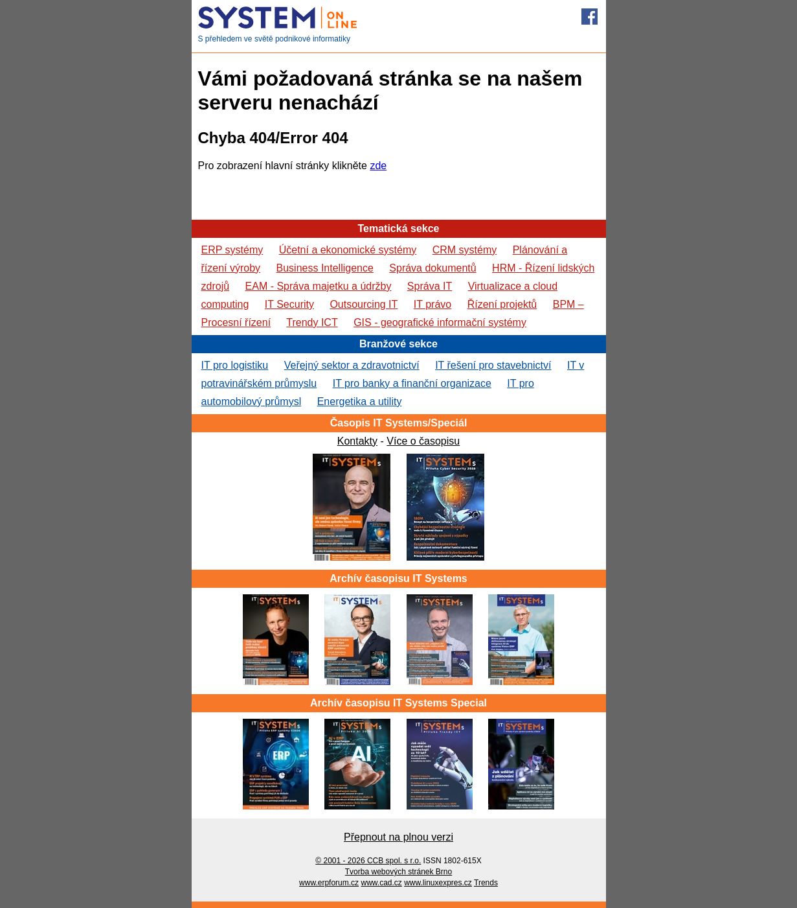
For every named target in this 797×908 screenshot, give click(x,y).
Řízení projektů (502, 304)
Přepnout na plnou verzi (398, 837)
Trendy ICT (311, 322)
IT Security (289, 304)
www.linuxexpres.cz (438, 882)
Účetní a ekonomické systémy (348, 249)
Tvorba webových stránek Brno (398, 871)
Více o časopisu (423, 441)
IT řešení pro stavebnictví (493, 365)
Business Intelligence (325, 268)
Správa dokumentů (432, 268)
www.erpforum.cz (329, 882)
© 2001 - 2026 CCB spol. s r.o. (368, 860)
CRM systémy (464, 249)
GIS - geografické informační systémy (440, 322)
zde (378, 165)
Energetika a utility (359, 401)
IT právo (432, 304)
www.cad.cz (381, 882)
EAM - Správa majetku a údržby (318, 286)
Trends (486, 882)
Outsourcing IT (364, 304)
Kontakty (357, 441)
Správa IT (429, 286)
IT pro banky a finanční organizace (412, 383)
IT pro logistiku (235, 365)
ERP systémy (232, 249)
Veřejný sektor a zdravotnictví (352, 365)
